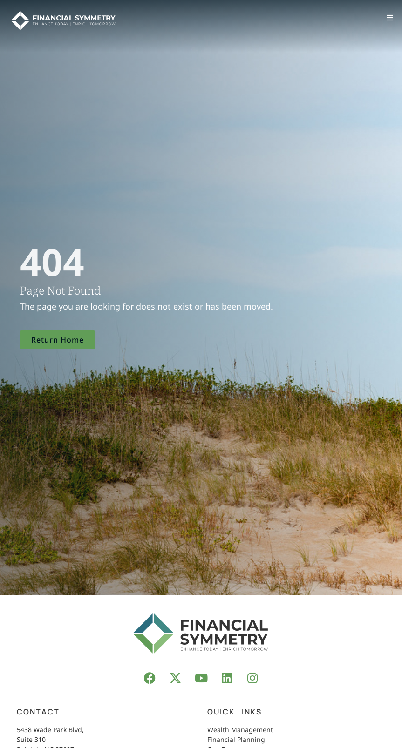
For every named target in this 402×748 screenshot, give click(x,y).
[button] (390, 17)
